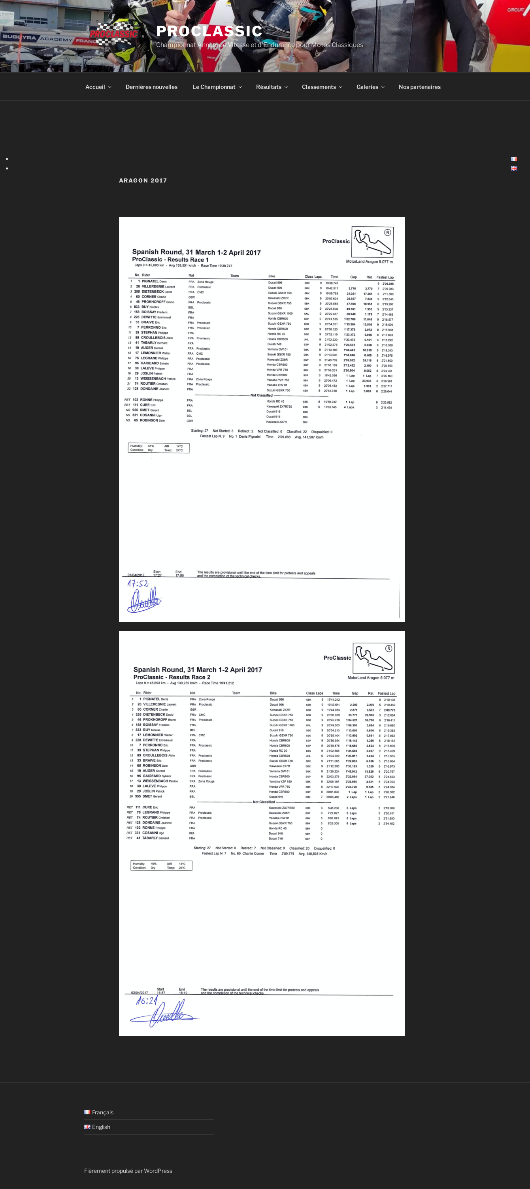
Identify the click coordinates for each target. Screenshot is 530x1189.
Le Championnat (217, 86)
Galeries (371, 86)
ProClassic (209, 31)
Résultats (272, 86)
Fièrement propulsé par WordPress (128, 1170)
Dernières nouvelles (151, 86)
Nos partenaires (420, 86)
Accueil (99, 86)
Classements (322, 86)
